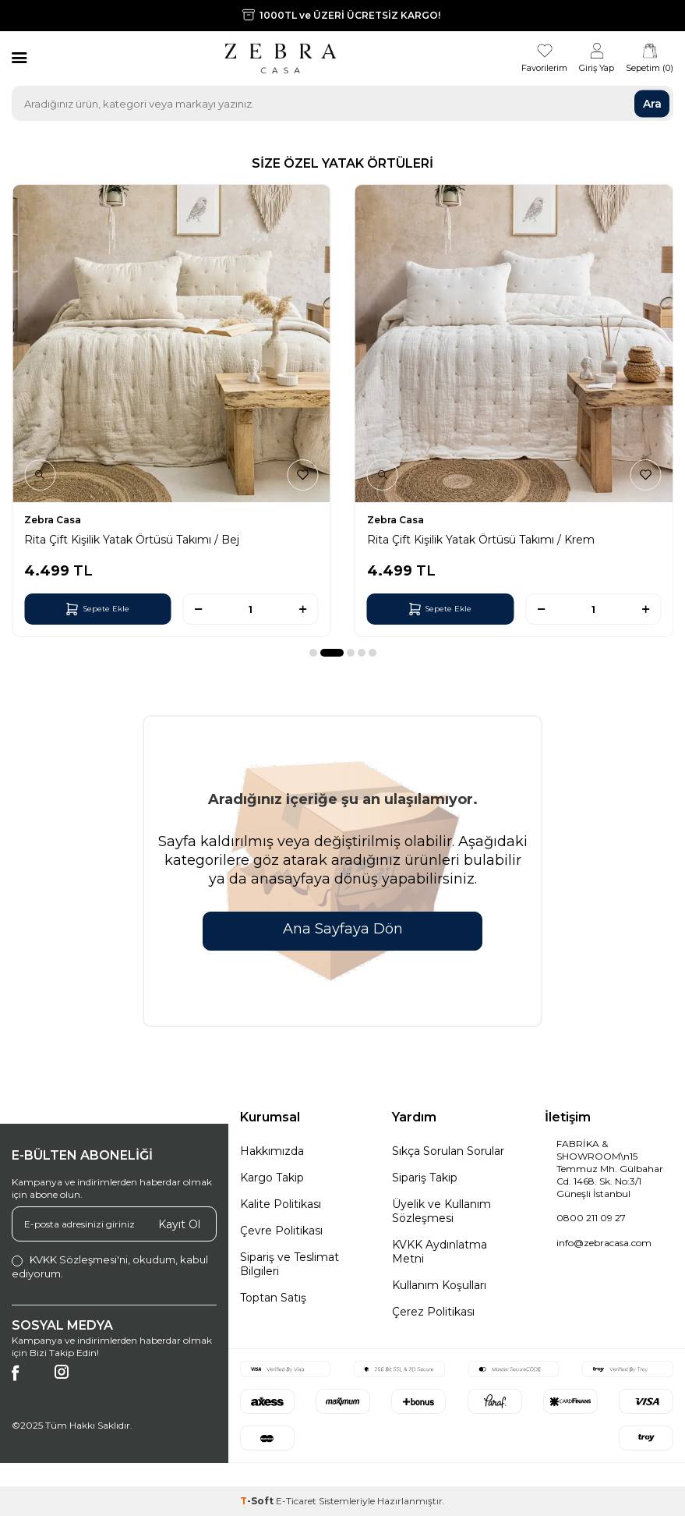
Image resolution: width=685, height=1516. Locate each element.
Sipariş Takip (424, 1178)
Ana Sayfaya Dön (343, 928)
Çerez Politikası (433, 1312)
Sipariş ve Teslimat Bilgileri (289, 1264)
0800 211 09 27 (591, 1218)
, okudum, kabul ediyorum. (110, 1266)
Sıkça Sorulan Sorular (448, 1151)
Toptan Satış (273, 1298)
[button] (313, 653)
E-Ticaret (296, 1501)
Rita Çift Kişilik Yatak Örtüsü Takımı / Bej (131, 540)
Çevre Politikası (281, 1231)
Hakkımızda (272, 1151)
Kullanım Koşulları (439, 1285)
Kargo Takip (272, 1178)
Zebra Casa (52, 520)
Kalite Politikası (280, 1204)
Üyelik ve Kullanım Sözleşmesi (441, 1211)
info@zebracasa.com (603, 1243)
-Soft (258, 1501)
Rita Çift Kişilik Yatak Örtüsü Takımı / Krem (481, 540)
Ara (652, 103)
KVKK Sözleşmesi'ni (79, 1259)
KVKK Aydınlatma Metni (439, 1252)
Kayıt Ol (179, 1224)
